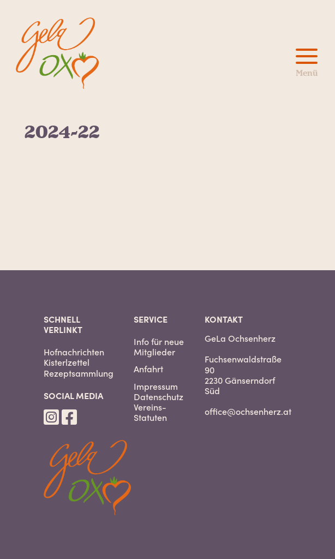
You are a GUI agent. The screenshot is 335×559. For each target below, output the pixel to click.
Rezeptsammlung (78, 373)
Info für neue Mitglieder (159, 346)
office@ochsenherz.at (248, 411)
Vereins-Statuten (150, 412)
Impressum (156, 386)
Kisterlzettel (66, 362)
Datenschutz (158, 396)
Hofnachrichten (74, 352)
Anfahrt (148, 369)
